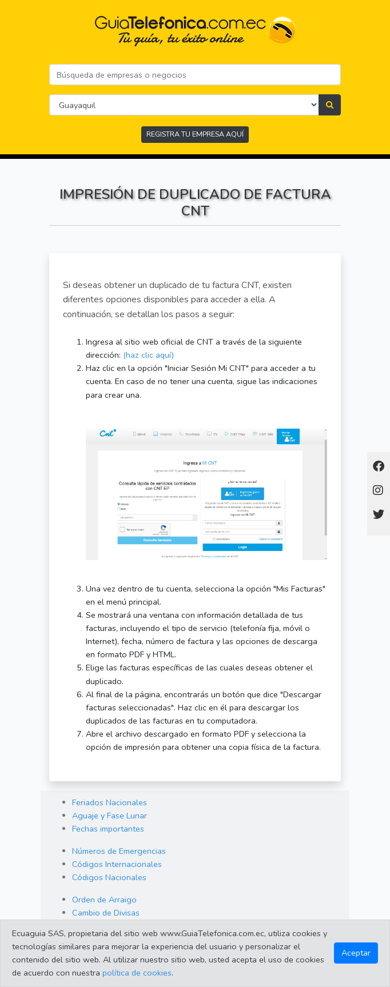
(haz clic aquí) (148, 355)
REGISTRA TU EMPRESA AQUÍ (195, 134)
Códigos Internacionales (117, 864)
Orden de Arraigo (104, 899)
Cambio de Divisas (106, 912)
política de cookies (137, 972)
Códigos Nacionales (109, 877)
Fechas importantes (108, 828)
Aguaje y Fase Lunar (109, 815)
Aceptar (356, 952)
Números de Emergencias (119, 851)
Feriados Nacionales (109, 802)
